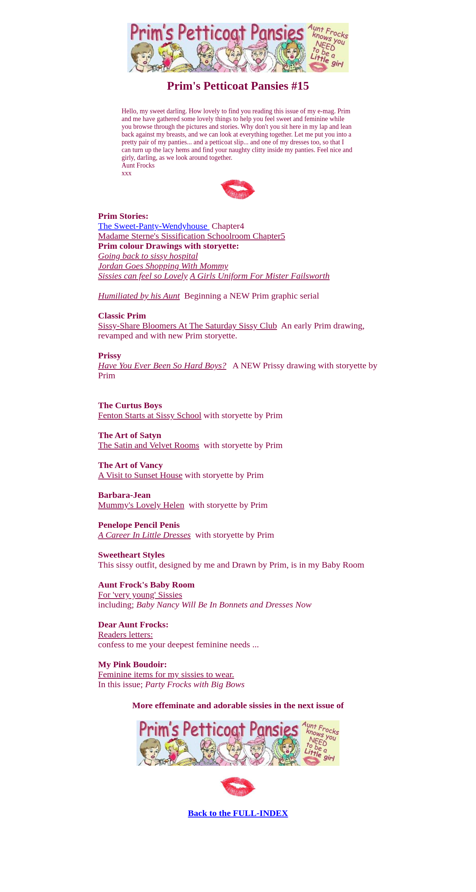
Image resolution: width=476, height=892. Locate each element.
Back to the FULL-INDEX (238, 813)
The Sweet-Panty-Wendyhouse (154, 226)
